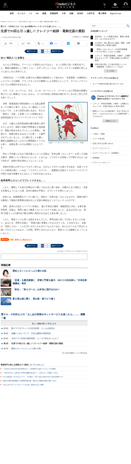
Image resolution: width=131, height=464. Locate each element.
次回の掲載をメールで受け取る (76, 353)
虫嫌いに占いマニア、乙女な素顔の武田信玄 (31, 333)
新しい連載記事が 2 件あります (44, 324)
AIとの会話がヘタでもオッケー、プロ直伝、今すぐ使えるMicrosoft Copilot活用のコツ (33, 377)
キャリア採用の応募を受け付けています (108, 84)
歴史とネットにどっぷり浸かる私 (29, 271)
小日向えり (77, 37)
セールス (21, 13)
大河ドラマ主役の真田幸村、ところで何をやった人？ (35, 338)
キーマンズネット (36, 365)
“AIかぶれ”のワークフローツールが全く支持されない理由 (23, 385)
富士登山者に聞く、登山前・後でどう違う (34, 299)
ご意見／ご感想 (99, 134)
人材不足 (91, 13)
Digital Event (115, 13)
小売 (64, 13)
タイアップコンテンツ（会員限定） (106, 153)
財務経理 (54, 13)
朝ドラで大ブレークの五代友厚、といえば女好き (33, 328)
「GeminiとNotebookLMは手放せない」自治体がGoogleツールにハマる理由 (29, 369)
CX (30, 13)
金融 (71, 13)
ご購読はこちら (110, 121)
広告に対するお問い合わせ (103, 143)
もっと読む (110, 71)
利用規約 (96, 158)
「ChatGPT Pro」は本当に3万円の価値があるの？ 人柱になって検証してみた (30, 373)
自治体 (80, 13)
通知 (28, 43)
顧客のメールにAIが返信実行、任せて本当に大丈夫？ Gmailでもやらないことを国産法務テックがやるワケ (111, 113)
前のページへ (31, 51)
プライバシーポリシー (101, 163)
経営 (12, 13)
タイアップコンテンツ (101, 148)
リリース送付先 (99, 139)
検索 (128, 26)
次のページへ (56, 51)
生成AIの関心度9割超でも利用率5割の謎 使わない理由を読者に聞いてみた (30, 381)
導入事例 (102, 13)
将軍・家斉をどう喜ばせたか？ (21, 240)
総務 (44, 13)
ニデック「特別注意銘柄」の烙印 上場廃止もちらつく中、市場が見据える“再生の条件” (112, 58)
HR (37, 13)
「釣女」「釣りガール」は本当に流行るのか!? (36, 289)
